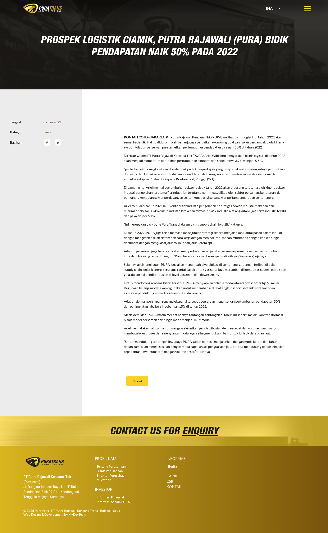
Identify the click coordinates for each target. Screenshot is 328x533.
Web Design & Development (43, 514)
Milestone (104, 480)
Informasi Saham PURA (113, 502)
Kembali (137, 381)
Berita (172, 466)
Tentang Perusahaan (111, 466)
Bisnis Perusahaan (110, 471)
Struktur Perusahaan (111, 475)
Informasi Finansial (110, 497)
